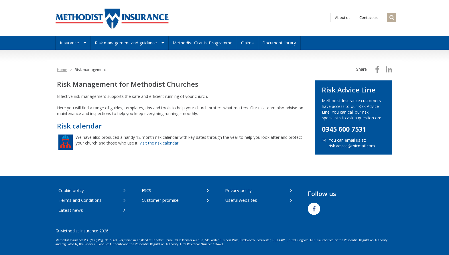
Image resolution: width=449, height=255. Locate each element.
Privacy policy (238, 190)
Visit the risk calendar (158, 143)
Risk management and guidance (129, 43)
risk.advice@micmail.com (352, 146)
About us (342, 17)
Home (62, 69)
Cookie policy (71, 190)
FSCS (146, 190)
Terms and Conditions (80, 200)
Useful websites (241, 200)
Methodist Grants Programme (203, 43)
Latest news (70, 210)
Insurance (73, 43)
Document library (279, 43)
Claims (247, 43)
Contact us (368, 17)
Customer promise (160, 200)
